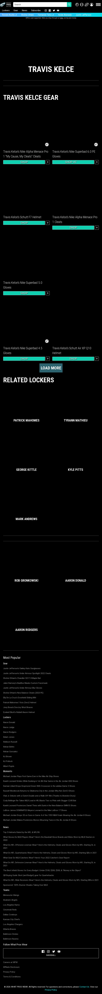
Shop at (73, 162)
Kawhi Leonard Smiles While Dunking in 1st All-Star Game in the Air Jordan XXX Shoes (40, 781)
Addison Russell (10, 742)
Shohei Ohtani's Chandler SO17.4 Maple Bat (22, 678)
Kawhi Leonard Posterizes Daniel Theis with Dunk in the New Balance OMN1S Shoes (39, 805)
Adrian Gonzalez (10, 751)
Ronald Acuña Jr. (9, 15)
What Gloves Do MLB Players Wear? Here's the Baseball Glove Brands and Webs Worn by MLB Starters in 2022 (49, 838)
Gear (16, 10)
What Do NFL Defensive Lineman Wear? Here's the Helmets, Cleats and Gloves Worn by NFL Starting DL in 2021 (49, 864)
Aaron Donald (9, 722)
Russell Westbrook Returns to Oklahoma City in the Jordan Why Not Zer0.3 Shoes (39, 791)
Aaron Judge (8, 727)
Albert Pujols (8, 766)
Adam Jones (8, 737)
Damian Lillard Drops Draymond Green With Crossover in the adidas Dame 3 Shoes (39, 786)
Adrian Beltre (8, 747)
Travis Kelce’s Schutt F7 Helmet (22, 217)
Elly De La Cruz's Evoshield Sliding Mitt (19, 697)
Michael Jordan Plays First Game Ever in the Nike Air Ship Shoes (31, 776)
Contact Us (84, 987)
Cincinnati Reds (10, 909)
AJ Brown (7, 756)
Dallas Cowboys (10, 914)
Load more (51, 367)
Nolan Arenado (65, 15)
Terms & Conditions (12, 976)
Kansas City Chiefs (11, 919)
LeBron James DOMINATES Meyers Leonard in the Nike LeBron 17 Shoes (35, 810)
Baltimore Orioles (10, 934)
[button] (91, 4)
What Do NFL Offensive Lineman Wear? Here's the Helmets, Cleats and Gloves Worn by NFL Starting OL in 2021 (49, 846)
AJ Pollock (7, 761)
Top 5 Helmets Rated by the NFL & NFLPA (21, 832)
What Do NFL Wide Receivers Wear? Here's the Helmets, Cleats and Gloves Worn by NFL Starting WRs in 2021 (51, 880)
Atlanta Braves (9, 929)
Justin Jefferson (83, 15)
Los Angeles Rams (11, 905)
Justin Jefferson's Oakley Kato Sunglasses (22, 668)
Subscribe (36, 10)
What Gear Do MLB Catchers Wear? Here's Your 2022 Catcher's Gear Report (36, 858)
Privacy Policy (9, 972)
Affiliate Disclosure (11, 967)
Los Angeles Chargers (13, 924)
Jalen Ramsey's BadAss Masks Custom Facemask (25, 683)
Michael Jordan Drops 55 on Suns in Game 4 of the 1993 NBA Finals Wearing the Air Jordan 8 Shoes (47, 815)
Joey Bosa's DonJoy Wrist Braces (18, 707)
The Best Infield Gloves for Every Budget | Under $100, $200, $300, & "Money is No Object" (42, 870)
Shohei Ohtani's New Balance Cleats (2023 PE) (23, 693)
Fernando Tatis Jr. (46, 15)
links (61, 18)
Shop (24, 162)
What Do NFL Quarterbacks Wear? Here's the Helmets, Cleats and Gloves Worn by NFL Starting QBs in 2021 (50, 853)
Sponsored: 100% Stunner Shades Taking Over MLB (25, 885)
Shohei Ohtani (27, 15)
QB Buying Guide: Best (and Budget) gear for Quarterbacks (28, 875)
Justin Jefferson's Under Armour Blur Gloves (22, 688)
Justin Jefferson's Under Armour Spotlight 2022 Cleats (27, 673)
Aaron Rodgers (9, 732)
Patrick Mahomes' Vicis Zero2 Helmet (19, 702)
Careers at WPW (10, 962)
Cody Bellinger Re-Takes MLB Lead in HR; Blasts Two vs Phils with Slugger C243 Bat (39, 800)
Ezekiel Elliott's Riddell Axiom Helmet (19, 712)
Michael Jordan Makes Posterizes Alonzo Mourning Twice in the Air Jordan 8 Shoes (39, 820)
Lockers (6, 10)
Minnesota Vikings (11, 895)
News (24, 10)
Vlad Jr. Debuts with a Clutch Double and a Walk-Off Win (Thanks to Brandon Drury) (39, 796)
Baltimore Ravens (10, 939)
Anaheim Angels (10, 900)
